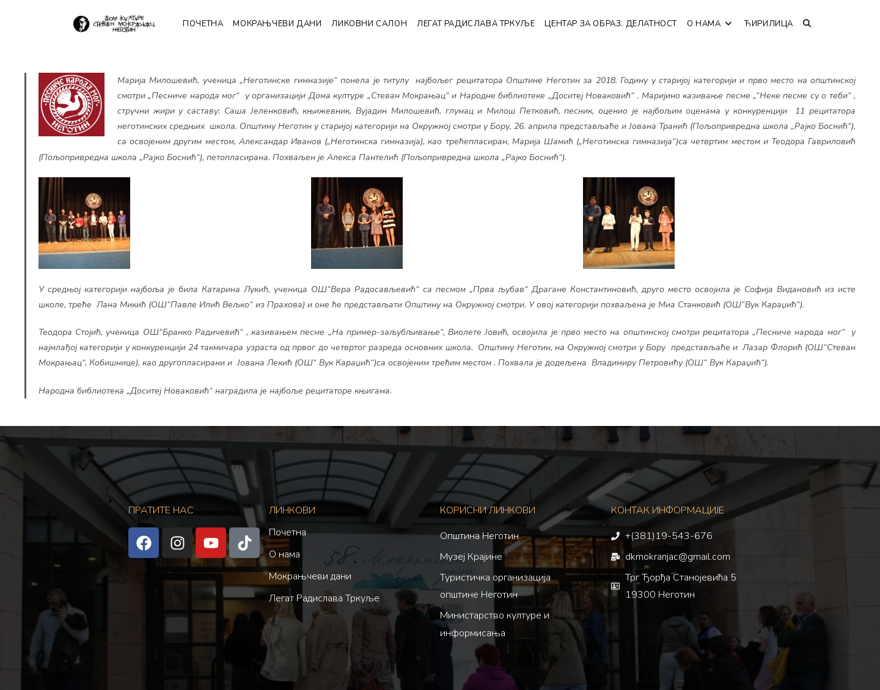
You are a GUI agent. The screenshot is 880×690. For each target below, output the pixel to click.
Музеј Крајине (471, 556)
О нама (284, 554)
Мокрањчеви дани (310, 576)
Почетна (287, 532)
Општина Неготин (479, 536)
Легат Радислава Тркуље (324, 598)
